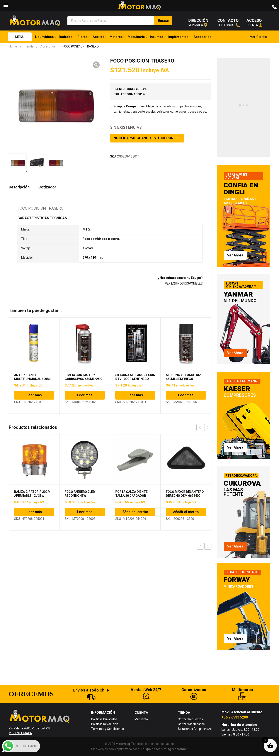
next (207, 427)
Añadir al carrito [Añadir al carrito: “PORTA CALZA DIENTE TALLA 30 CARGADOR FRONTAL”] (135, 512)
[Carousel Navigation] (203, 427)
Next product (207, 546)
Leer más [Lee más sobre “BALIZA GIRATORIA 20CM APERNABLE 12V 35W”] (34, 512)
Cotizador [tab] (47, 187)
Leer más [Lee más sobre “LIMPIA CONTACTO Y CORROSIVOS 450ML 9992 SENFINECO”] (84, 395)
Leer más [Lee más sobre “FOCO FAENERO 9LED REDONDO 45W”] (84, 512)
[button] (96, 64)
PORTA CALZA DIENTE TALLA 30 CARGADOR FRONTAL (131, 496)
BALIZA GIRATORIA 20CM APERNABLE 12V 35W (32, 494)
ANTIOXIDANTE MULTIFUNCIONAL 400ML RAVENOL (32, 379)
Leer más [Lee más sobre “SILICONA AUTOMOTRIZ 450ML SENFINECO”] (186, 395)
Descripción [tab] (19, 187)
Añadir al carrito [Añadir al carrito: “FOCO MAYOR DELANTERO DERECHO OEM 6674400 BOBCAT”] (186, 512)
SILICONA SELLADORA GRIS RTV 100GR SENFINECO (135, 377)
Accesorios (48, 46)
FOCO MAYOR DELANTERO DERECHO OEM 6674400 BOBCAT (185, 496)
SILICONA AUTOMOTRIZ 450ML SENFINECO (183, 377)
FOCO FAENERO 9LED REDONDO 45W (80, 494)
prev (199, 427)
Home (13, 46)
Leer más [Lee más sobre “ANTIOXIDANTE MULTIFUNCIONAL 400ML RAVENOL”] (34, 395)
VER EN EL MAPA (20, 733)
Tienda (28, 46)
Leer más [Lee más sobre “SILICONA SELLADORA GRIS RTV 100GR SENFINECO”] (135, 395)
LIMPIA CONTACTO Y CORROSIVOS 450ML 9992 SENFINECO (83, 379)
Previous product (200, 546)
